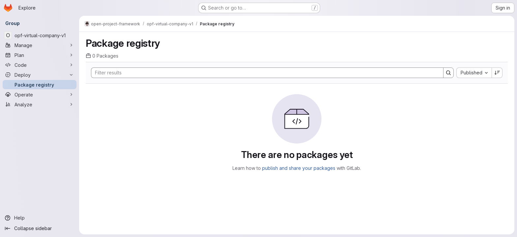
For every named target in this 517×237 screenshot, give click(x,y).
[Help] (39, 218)
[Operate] (39, 94)
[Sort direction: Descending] (497, 72)
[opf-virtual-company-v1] (39, 35)
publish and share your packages (298, 168)
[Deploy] (39, 74)
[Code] (39, 64)
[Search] (264, 73)
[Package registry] (39, 84)
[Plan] (39, 55)
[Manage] (39, 45)
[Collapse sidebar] (39, 228)
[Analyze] (39, 104)
